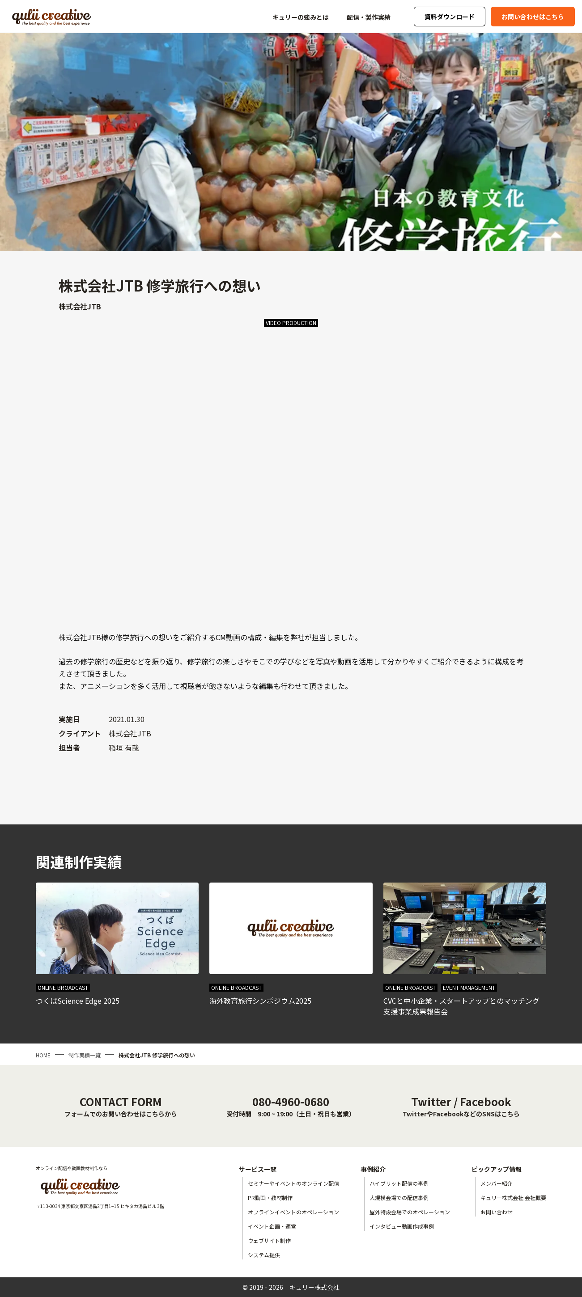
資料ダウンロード (450, 16)
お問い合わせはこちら (532, 16)
